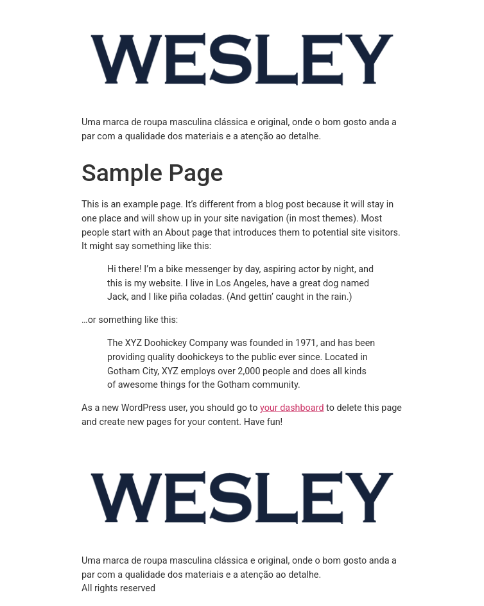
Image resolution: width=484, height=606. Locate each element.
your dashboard (292, 408)
